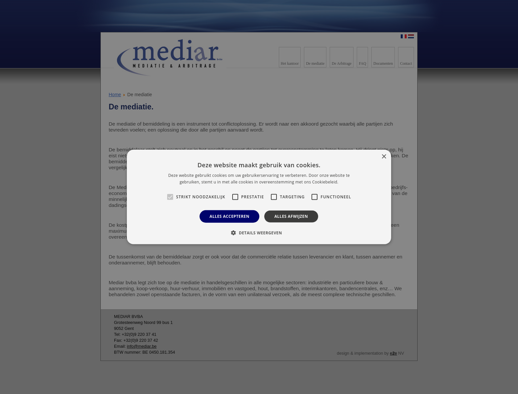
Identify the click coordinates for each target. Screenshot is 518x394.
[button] (259, 232)
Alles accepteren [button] (229, 216)
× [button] (383, 156)
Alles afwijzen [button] (291, 216)
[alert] (259, 197)
